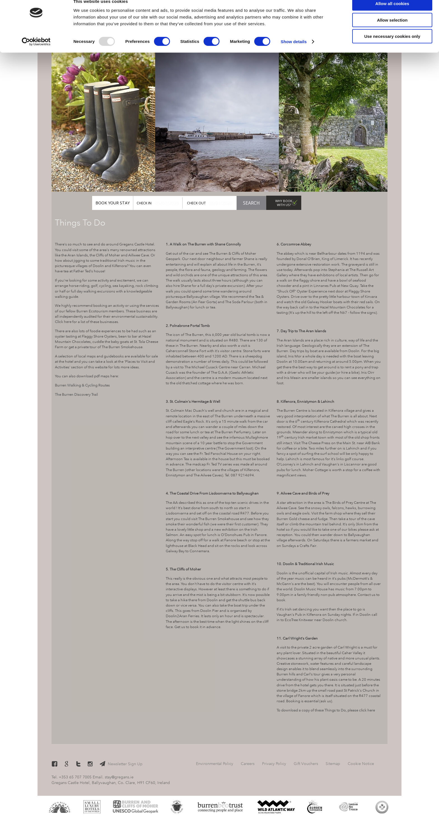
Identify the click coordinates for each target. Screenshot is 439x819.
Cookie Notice (361, 763)
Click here (63, 321)
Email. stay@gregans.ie (113, 777)
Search (251, 203)
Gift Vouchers (325, 202)
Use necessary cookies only (392, 46)
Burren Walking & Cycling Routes (82, 385)
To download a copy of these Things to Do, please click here (326, 710)
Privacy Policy (274, 763)
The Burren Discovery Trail (76, 394)
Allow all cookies (392, 13)
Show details (294, 52)
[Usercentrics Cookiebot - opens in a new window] (36, 52)
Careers (247, 763)
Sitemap (333, 763)
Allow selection (392, 30)
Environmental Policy (214, 763)
